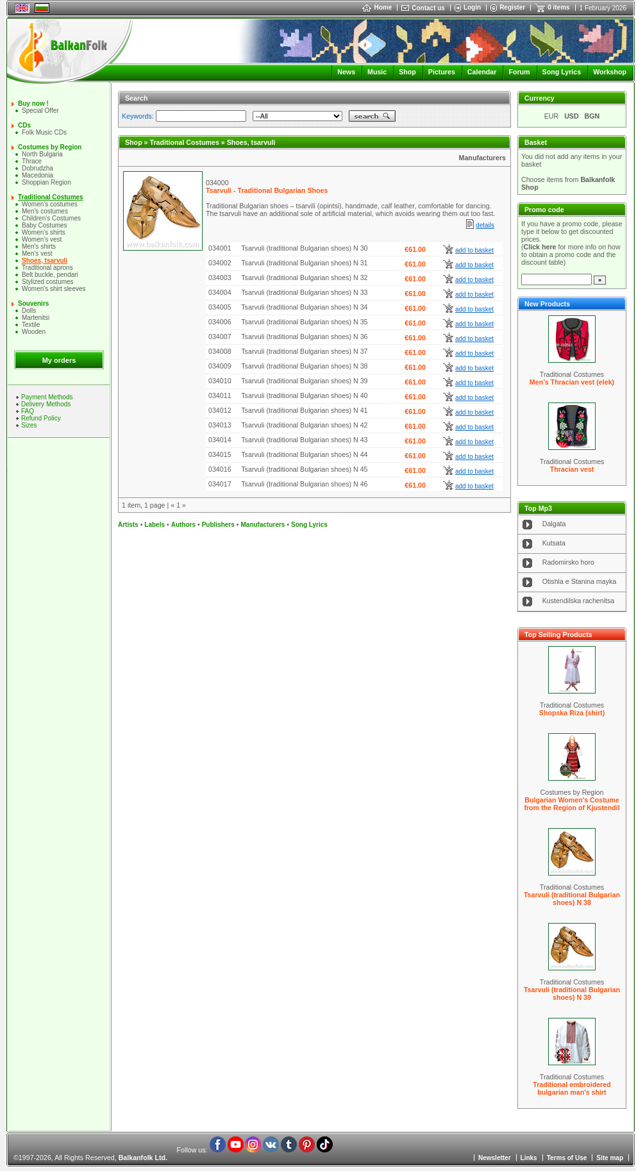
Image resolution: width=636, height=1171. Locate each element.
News (346, 72)
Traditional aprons (47, 267)
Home (377, 7)
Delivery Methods (46, 404)
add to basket (474, 250)
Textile (31, 324)
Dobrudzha (37, 168)
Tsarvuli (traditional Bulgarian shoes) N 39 (572, 993)
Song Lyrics (562, 72)
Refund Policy (41, 418)
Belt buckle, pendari (50, 274)
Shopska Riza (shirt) (572, 713)
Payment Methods (47, 397)
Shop (407, 72)
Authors (183, 524)
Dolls (29, 310)
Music (377, 72)
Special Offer (40, 110)
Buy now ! (33, 103)
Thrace (32, 161)
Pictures (441, 72)
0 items (558, 7)
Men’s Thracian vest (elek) (572, 382)
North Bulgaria (42, 154)
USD (571, 116)
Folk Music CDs (44, 132)
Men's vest (37, 253)
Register (512, 7)
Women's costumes (50, 204)
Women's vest (42, 239)
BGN (592, 116)
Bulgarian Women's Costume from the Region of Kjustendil (571, 803)
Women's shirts (43, 232)
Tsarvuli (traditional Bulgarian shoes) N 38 (572, 898)
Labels (154, 524)
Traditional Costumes (50, 197)
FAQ (27, 411)
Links (529, 1157)
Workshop (609, 72)
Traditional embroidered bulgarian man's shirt (571, 1088)
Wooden (34, 331)
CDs (24, 125)
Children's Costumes (51, 218)
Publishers (218, 524)
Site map (609, 1157)
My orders (59, 360)
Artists (128, 524)
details (485, 225)
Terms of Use (567, 1157)
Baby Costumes (44, 225)
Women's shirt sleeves (54, 288)
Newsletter (494, 1157)
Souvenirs (33, 303)
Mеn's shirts (39, 246)
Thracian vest (572, 469)
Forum (519, 72)
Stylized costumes (48, 281)
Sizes (29, 425)
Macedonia (37, 175)
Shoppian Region (46, 182)
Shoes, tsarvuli (44, 260)
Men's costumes (45, 211)
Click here (540, 247)
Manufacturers (482, 158)
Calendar (482, 72)
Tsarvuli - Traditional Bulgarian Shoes (267, 190)
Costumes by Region (49, 147)
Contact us (428, 8)
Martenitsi (35, 317)
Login (472, 7)
